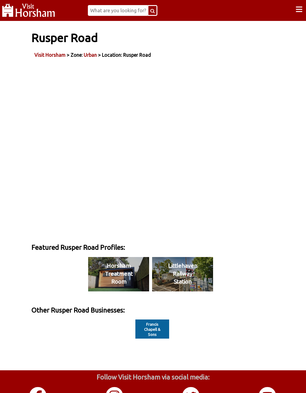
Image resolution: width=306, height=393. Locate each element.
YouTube (267, 380)
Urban (110, 53)
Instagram (115, 380)
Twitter (191, 380)
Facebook (38, 380)
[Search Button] (167, 10)
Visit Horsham (70, 53)
